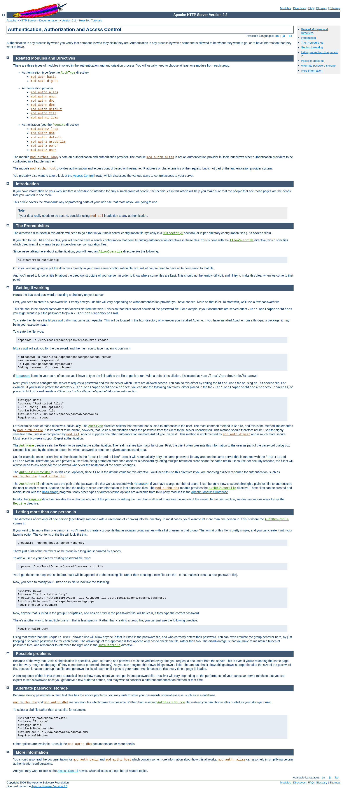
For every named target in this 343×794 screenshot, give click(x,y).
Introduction (308, 37)
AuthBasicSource (171, 702)
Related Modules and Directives (45, 58)
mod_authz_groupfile (48, 141)
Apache (11, 20)
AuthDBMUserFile (222, 488)
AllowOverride (242, 240)
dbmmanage (50, 492)
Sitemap (334, 8)
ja (284, 35)
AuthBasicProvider (35, 472)
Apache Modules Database (209, 492)
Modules (285, 8)
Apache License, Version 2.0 (49, 786)
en (277, 35)
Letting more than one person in (46, 512)
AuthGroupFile (277, 519)
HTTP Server (27, 20)
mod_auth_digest (44, 81)
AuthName (26, 445)
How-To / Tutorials (90, 20)
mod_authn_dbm (42, 105)
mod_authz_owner (44, 146)
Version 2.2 (69, 20)
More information (311, 70)
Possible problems (312, 60)
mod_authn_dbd (42, 100)
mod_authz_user (43, 150)
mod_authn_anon (43, 96)
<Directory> (173, 233)
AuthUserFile (30, 484)
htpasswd (55, 320)
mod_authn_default (46, 109)
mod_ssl (96, 216)
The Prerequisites (312, 42)
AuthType (68, 72)
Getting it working (312, 47)
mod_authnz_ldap (44, 117)
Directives (299, 8)
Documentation (48, 20)
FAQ (311, 8)
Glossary (321, 8)
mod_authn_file (43, 113)
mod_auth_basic (43, 77)
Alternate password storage (318, 65)
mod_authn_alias (44, 92)
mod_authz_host (43, 168)
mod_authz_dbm (42, 133)
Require (58, 125)
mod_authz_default (46, 137)
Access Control (83, 175)
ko (290, 35)
